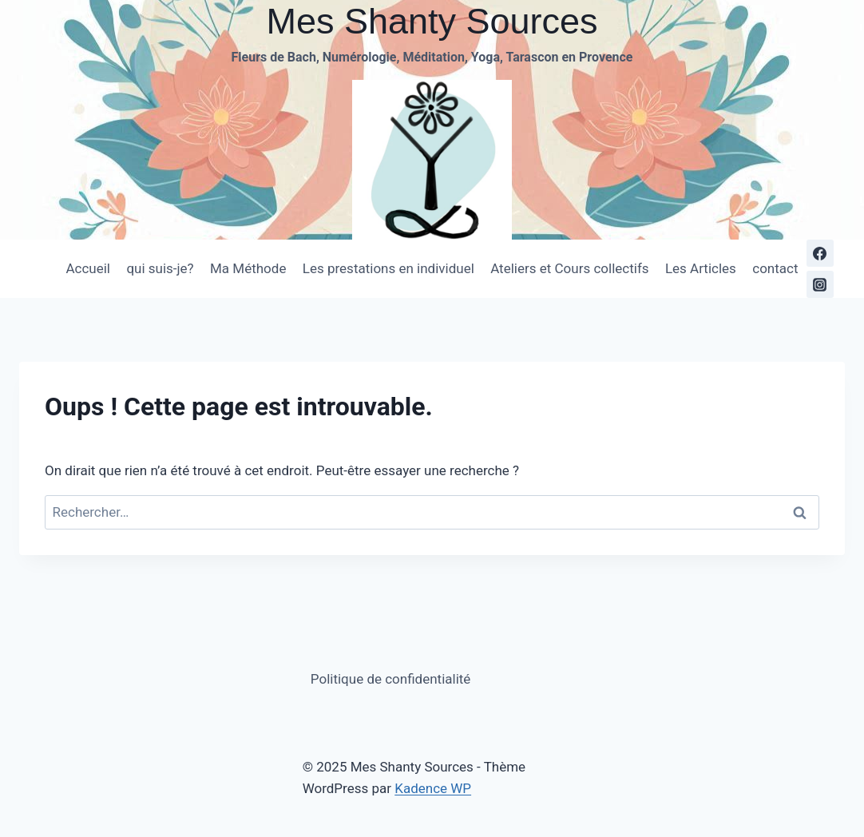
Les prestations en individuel (388, 268)
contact (775, 268)
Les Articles (700, 268)
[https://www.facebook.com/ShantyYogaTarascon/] (820, 253)
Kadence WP (432, 788)
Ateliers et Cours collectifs (569, 268)
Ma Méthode (248, 268)
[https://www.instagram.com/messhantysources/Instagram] (820, 284)
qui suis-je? (159, 268)
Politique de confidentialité (391, 679)
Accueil (87, 268)
